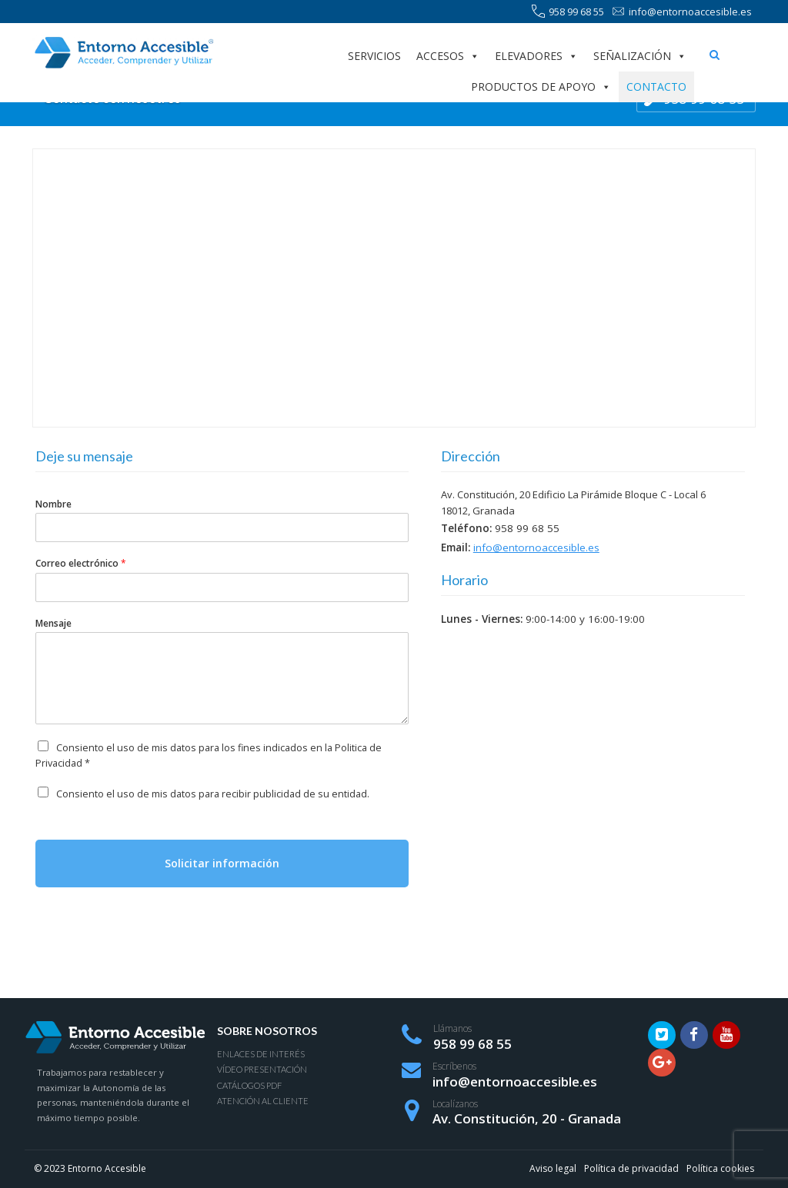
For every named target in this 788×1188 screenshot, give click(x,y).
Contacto (656, 86)
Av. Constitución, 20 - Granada (526, 1118)
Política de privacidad (631, 1168)
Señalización (639, 56)
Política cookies (720, 1168)
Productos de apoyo (541, 87)
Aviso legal (552, 1168)
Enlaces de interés (261, 1054)
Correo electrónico (80, 563)
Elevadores (536, 56)
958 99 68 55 (568, 12)
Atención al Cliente (263, 1101)
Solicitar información (222, 863)
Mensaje (53, 623)
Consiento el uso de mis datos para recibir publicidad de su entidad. (212, 793)
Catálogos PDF (249, 1085)
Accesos (447, 56)
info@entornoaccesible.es (682, 12)
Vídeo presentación (262, 1069)
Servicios (374, 55)
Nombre (53, 504)
